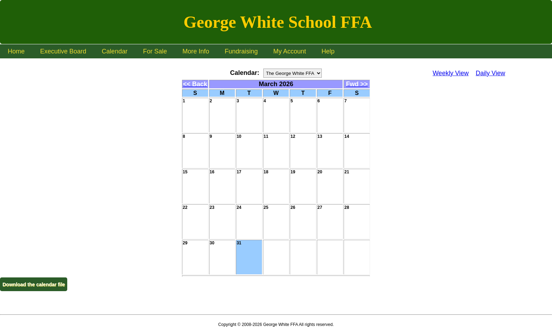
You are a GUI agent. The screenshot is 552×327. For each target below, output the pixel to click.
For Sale (154, 51)
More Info (196, 51)
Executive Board (63, 51)
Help (328, 51)
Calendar (114, 51)
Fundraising (241, 51)
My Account (289, 51)
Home (16, 51)
